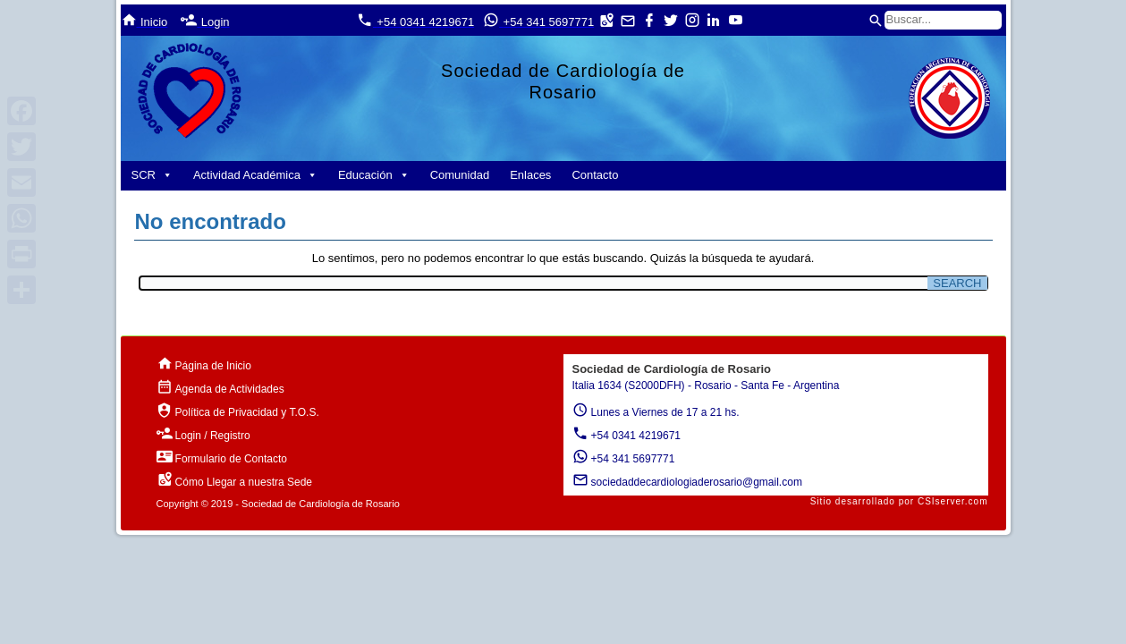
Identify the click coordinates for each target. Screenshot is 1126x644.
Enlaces (530, 175)
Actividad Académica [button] (255, 175)
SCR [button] (152, 175)
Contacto (594, 175)
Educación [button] (374, 175)
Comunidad (460, 175)
